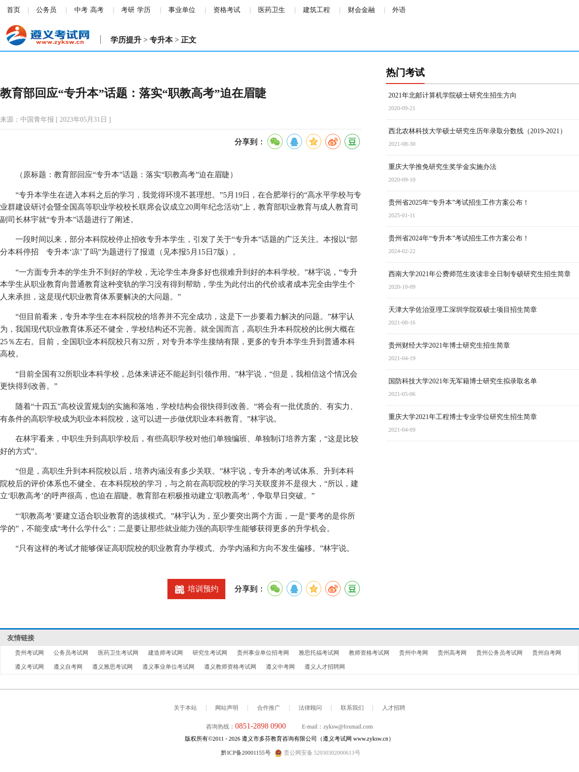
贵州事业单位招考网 (263, 652)
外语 (399, 10)
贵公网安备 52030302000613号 (317, 753)
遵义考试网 (29, 666)
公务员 (46, 10)
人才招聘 (393, 707)
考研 (128, 10)
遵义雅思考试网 (112, 666)
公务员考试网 (71, 652)
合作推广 (268, 707)
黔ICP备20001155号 (245, 752)
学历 (144, 10)
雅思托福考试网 (319, 652)
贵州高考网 (452, 652)
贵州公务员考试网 (499, 652)
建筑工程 (316, 10)
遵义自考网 (68, 666)
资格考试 (226, 10)
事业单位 (181, 10)
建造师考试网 (165, 652)
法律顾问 (310, 707)
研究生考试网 (210, 652)
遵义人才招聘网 (324, 666)
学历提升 (125, 40)
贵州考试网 (29, 652)
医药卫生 (271, 10)
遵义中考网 (280, 666)
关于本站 (185, 707)
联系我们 (352, 707)
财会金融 (361, 10)
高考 (97, 10)
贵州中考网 (413, 652)
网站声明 (226, 707)
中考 (81, 10)
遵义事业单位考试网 (168, 666)
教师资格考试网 (369, 652)
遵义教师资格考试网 (230, 666)
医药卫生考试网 (118, 652)
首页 (13, 10)
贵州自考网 (546, 652)
